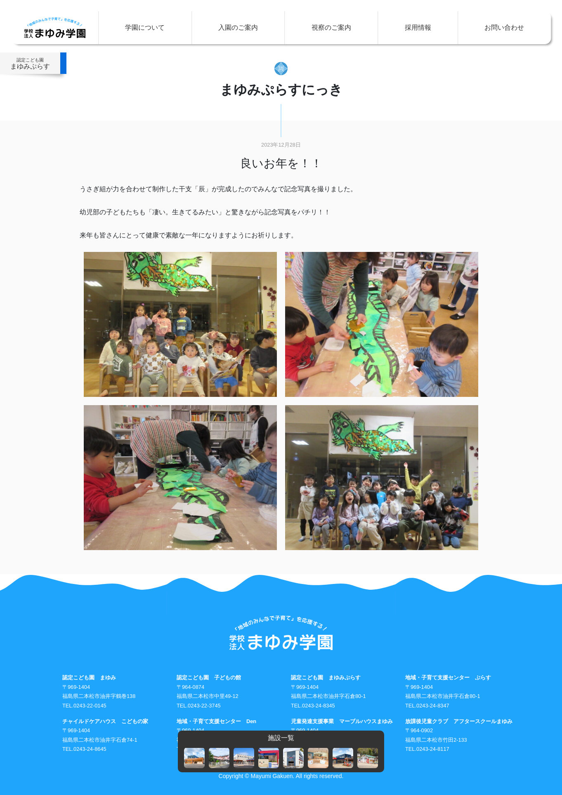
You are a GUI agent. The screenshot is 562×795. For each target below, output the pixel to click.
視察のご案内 (331, 27)
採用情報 (418, 27)
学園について (145, 27)
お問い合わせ (504, 27)
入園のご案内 (238, 27)
